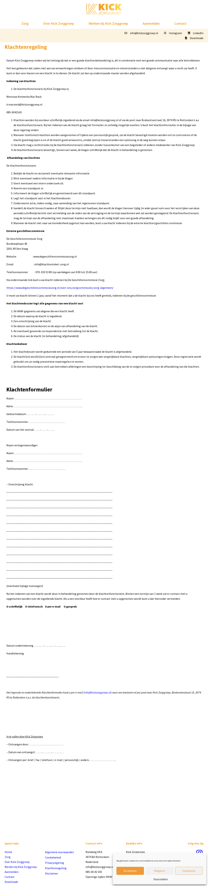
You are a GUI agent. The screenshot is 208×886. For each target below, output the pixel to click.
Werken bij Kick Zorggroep (108, 23)
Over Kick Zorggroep (58, 23)
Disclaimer (51, 873)
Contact (180, 23)
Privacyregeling (161, 879)
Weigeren (159, 871)
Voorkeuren (188, 871)
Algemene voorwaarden (59, 852)
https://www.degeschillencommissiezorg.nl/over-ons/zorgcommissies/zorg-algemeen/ (60, 287)
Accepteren (130, 871)
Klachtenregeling (56, 868)
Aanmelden (151, 23)
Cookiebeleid (53, 857)
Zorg (25, 23)
